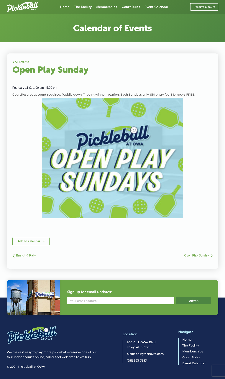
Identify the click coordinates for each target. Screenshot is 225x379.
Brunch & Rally (24, 255)
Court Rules (131, 7)
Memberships (106, 7)
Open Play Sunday (198, 255)
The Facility (83, 7)
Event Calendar (156, 7)
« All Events (20, 61)
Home (64, 7)
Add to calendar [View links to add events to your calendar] (31, 241)
